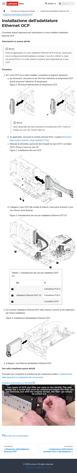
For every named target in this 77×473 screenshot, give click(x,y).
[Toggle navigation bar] (4, 3)
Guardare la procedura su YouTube (18, 383)
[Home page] (4, 11)
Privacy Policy (32, 467)
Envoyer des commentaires (15, 436)
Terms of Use (45, 467)
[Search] (66, 4)
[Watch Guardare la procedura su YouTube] (38, 405)
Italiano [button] (49, 4)
